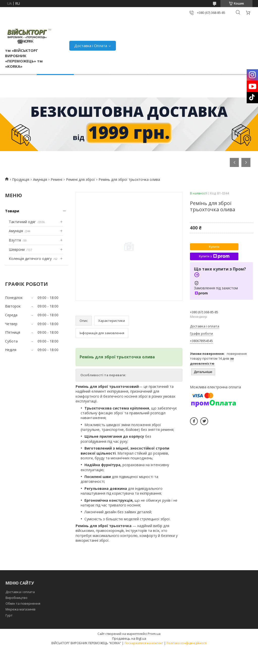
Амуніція (40, 179)
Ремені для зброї (80, 179)
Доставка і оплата (20, 592)
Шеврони (17, 249)
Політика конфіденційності (187, 643)
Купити (214, 247)
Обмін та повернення (23, 603)
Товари (12, 211)
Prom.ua (154, 633)
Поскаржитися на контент (143, 643)
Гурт (9, 615)
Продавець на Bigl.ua (129, 638)
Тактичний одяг (22, 221)
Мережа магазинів (21, 609)
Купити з (214, 256)
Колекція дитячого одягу (30, 258)
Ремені (56, 179)
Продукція (20, 179)
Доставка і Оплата (90, 45)
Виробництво (16, 597)
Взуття (15, 240)
